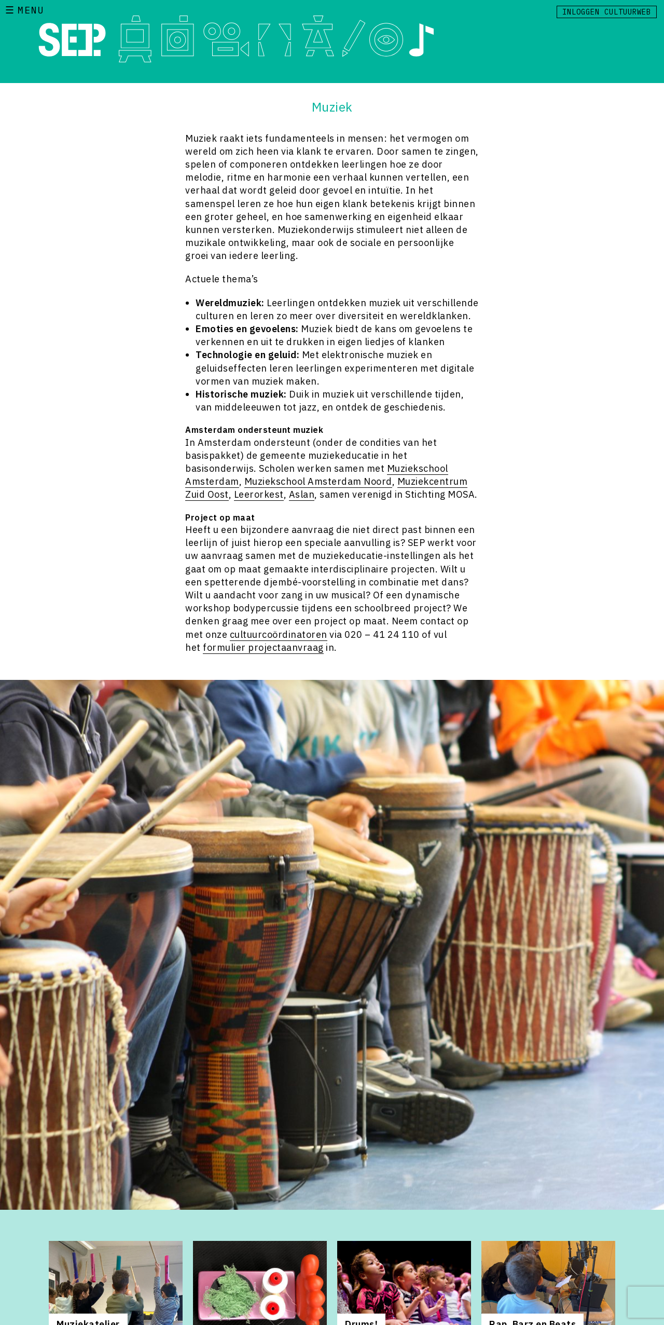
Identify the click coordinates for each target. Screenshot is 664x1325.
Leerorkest (259, 494)
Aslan (302, 494)
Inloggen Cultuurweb (606, 12)
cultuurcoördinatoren (278, 634)
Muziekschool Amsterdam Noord (318, 481)
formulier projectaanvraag (263, 647)
